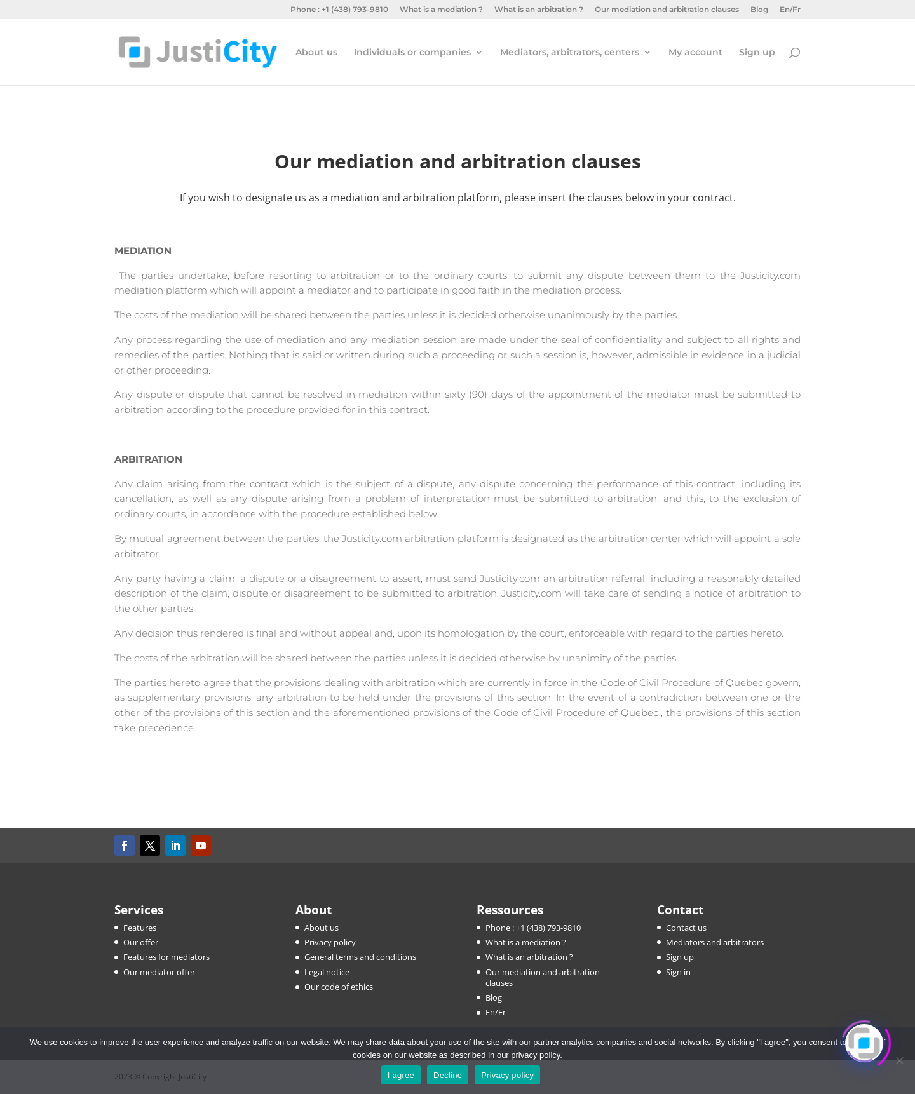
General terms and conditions (360, 956)
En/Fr (790, 10)
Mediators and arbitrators (715, 942)
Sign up (757, 53)
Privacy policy (330, 942)
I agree (401, 1075)
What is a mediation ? (441, 10)
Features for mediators (166, 956)
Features (139, 927)
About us (316, 53)
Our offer (140, 942)
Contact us (686, 927)
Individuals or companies (412, 53)
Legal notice (326, 972)
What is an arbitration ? (538, 10)
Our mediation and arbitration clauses (667, 10)
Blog (759, 10)
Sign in (678, 972)
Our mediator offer (159, 972)
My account (695, 53)
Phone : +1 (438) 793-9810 (339, 10)
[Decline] (899, 1060)
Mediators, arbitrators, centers (569, 53)
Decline (447, 1075)
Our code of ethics (338, 986)
